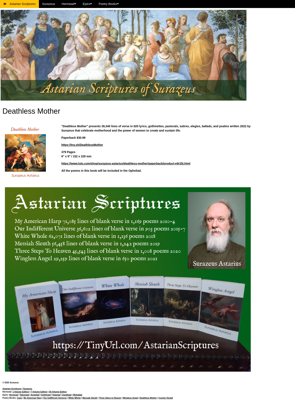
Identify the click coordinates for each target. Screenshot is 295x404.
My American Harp (32, 398)
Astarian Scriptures (19, 4)
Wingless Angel (130, 398)
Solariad (56, 395)
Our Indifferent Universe (55, 398)
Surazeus (48, 4)
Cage (19, 398)
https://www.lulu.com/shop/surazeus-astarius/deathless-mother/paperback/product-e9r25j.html (125, 163)
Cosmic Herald (166, 398)
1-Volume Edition (20, 392)
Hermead (69, 4)
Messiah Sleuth (89, 398)
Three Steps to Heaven (110, 398)
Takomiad (24, 395)
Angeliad (35, 395)
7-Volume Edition (39, 392)
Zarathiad (66, 395)
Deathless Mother (148, 398)
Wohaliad (77, 395)
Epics (87, 4)
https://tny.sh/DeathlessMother (82, 144)
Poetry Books (109, 4)
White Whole (74, 398)
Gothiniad (46, 395)
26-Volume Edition (58, 392)
